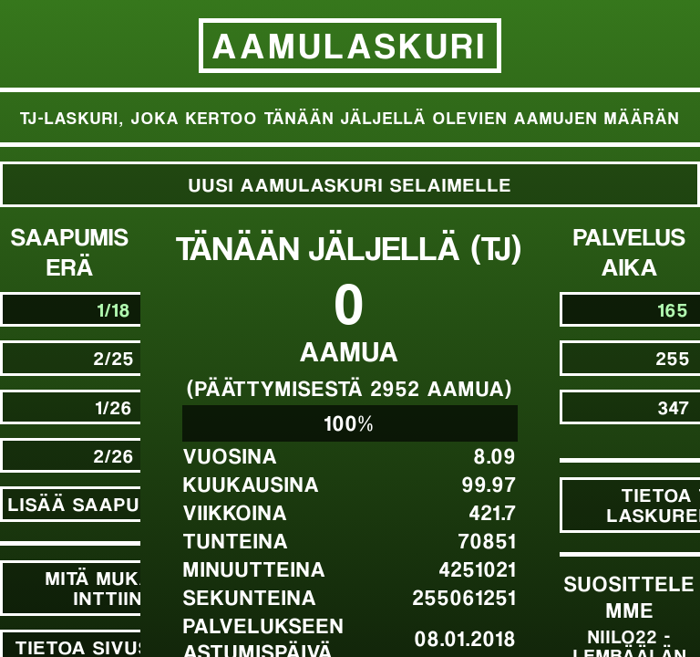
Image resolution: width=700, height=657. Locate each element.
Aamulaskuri (350, 45)
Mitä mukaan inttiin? (114, 587)
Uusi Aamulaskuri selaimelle (350, 184)
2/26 (114, 455)
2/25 (114, 357)
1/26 (114, 406)
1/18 (114, 309)
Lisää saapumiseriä (114, 503)
